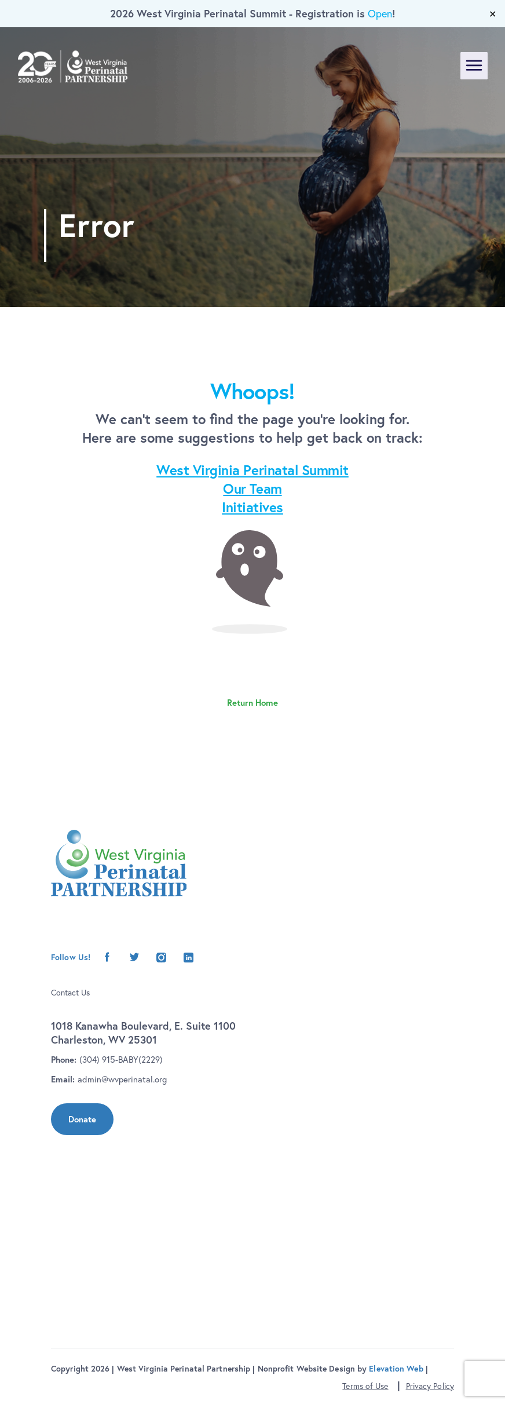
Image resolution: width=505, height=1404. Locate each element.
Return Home (252, 702)
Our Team (252, 488)
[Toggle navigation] (474, 65)
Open (380, 13)
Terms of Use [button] (365, 1386)
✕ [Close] (492, 14)
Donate (82, 1119)
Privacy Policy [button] (430, 1386)
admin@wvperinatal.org (122, 1079)
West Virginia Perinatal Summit (252, 470)
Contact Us (70, 992)
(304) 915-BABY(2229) (121, 1059)
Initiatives (252, 507)
